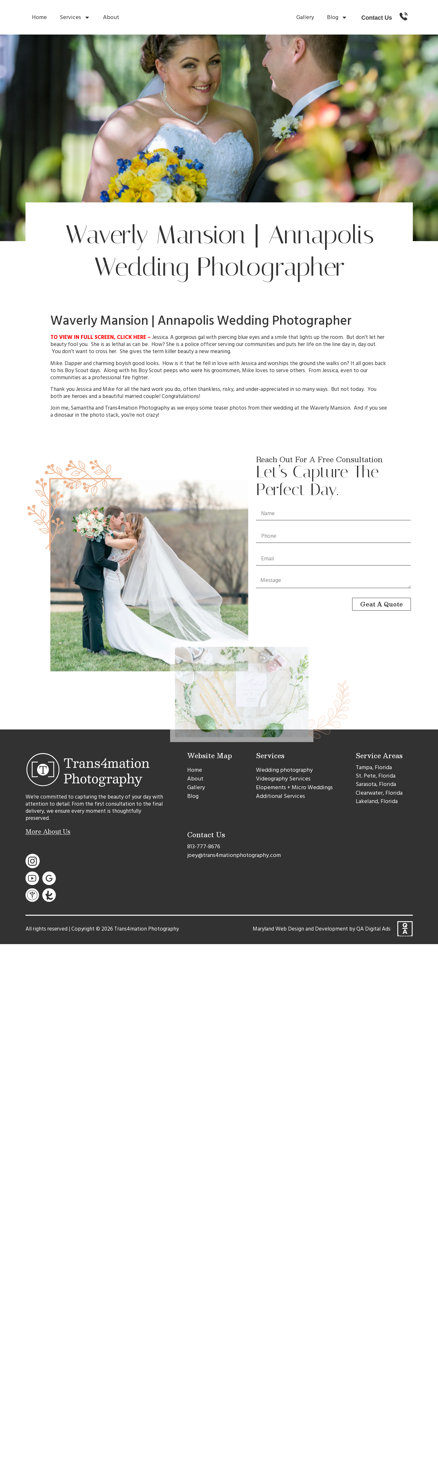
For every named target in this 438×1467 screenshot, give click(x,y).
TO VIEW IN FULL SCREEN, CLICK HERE (98, 337)
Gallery (305, 17)
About (111, 17)
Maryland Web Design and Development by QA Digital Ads (322, 928)
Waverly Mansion (330, 408)
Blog (337, 17)
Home (39, 17)
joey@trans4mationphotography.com (234, 855)
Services (75, 17)
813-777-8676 (203, 846)
